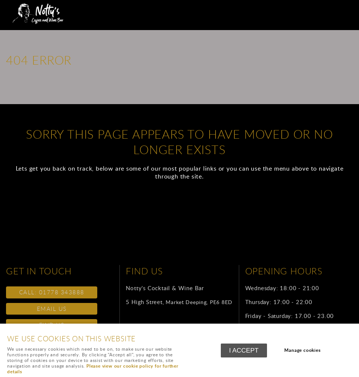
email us (52, 308)
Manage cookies (302, 350)
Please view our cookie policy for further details (92, 369)
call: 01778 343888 (51, 292)
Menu (345, 9)
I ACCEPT (244, 350)
